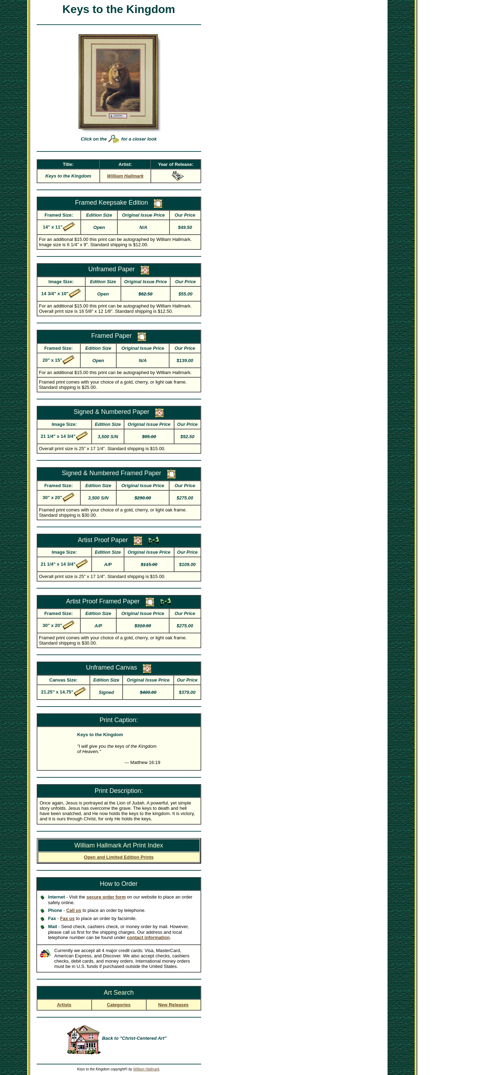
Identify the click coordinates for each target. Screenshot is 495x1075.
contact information (148, 937)
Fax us (67, 918)
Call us (73, 910)
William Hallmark (146, 1069)
